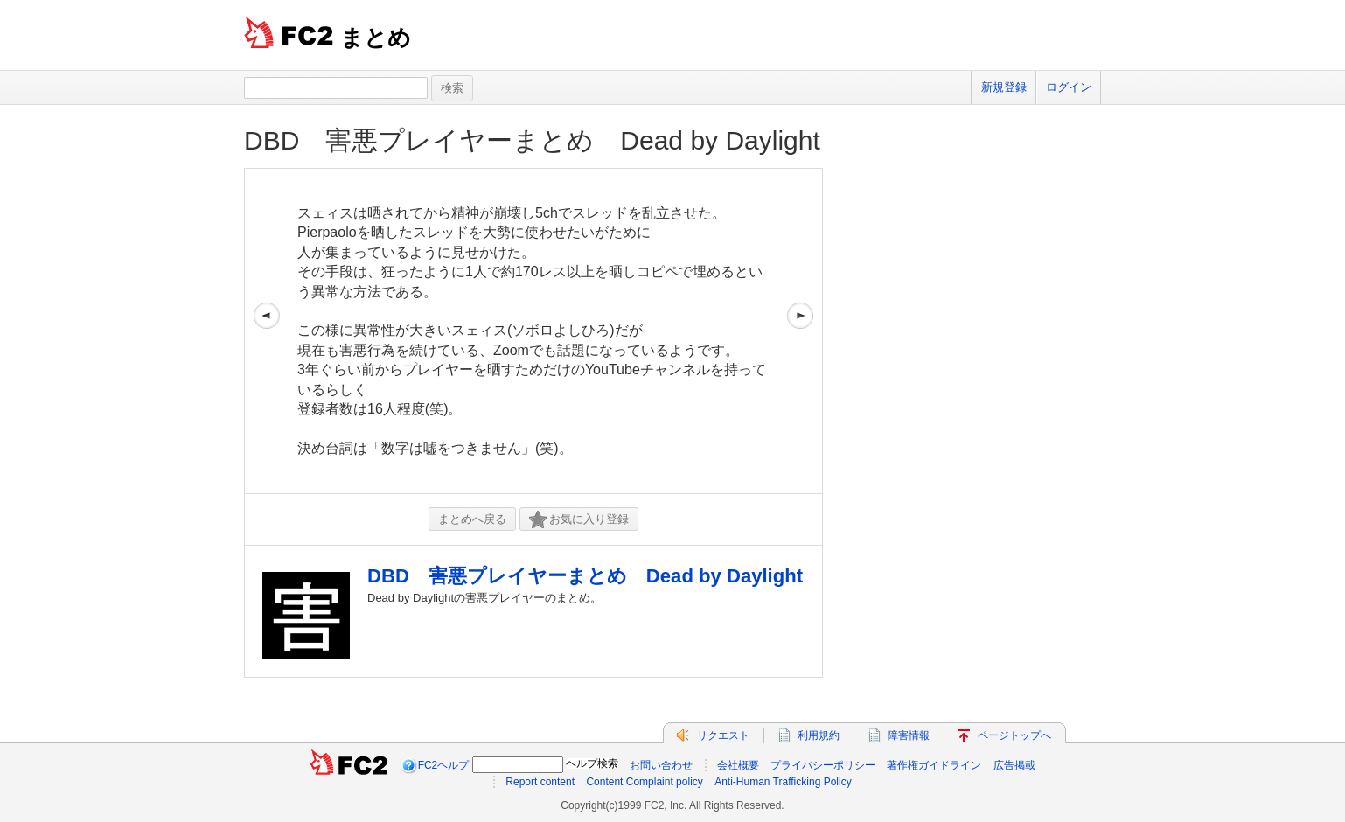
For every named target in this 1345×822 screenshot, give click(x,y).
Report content (540, 782)
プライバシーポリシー (822, 765)
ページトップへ (1014, 735)
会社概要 (738, 765)
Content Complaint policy (644, 782)
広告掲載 (1014, 765)
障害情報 (909, 735)
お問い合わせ (661, 765)
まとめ (375, 37)
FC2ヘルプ (444, 765)
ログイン (1068, 87)
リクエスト (723, 735)
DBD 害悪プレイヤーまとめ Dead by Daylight (532, 140)
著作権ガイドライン (934, 765)
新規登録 (1004, 87)
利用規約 (819, 735)
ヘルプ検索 (592, 763)
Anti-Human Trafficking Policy (783, 782)
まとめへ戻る (472, 519)
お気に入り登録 (579, 520)
